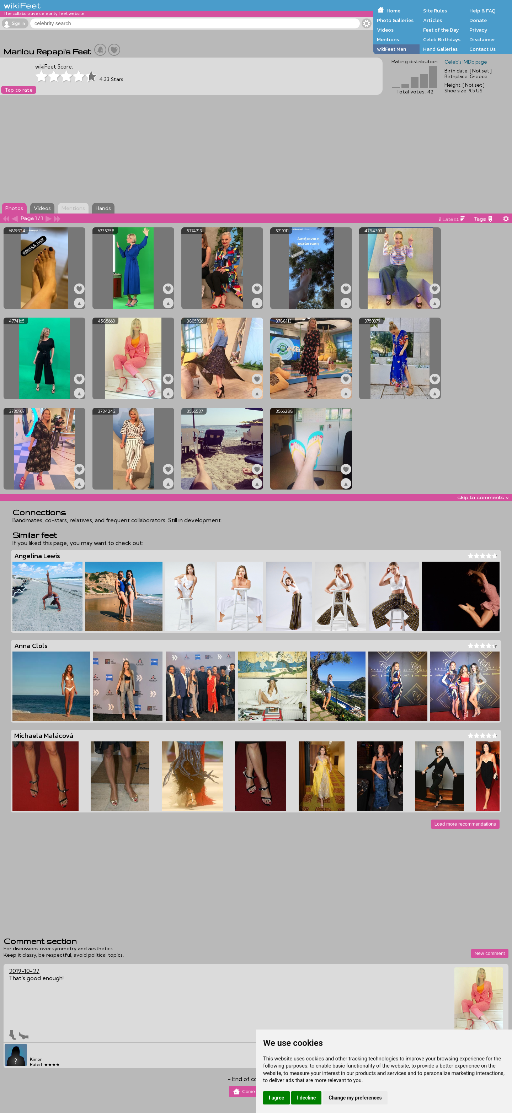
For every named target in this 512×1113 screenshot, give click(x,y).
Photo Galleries (395, 20)
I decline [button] (306, 1098)
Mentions (388, 39)
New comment (490, 953)
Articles (432, 20)
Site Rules (435, 11)
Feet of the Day (441, 30)
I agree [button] (276, 1098)
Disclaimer (482, 39)
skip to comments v (482, 497)
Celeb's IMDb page (465, 62)
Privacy (478, 30)
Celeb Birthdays (441, 39)
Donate (478, 20)
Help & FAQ (482, 11)
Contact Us (482, 49)
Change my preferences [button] (355, 1098)
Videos (385, 30)
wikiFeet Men (391, 49)
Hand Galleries (440, 49)
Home (393, 11)
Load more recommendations (465, 824)
